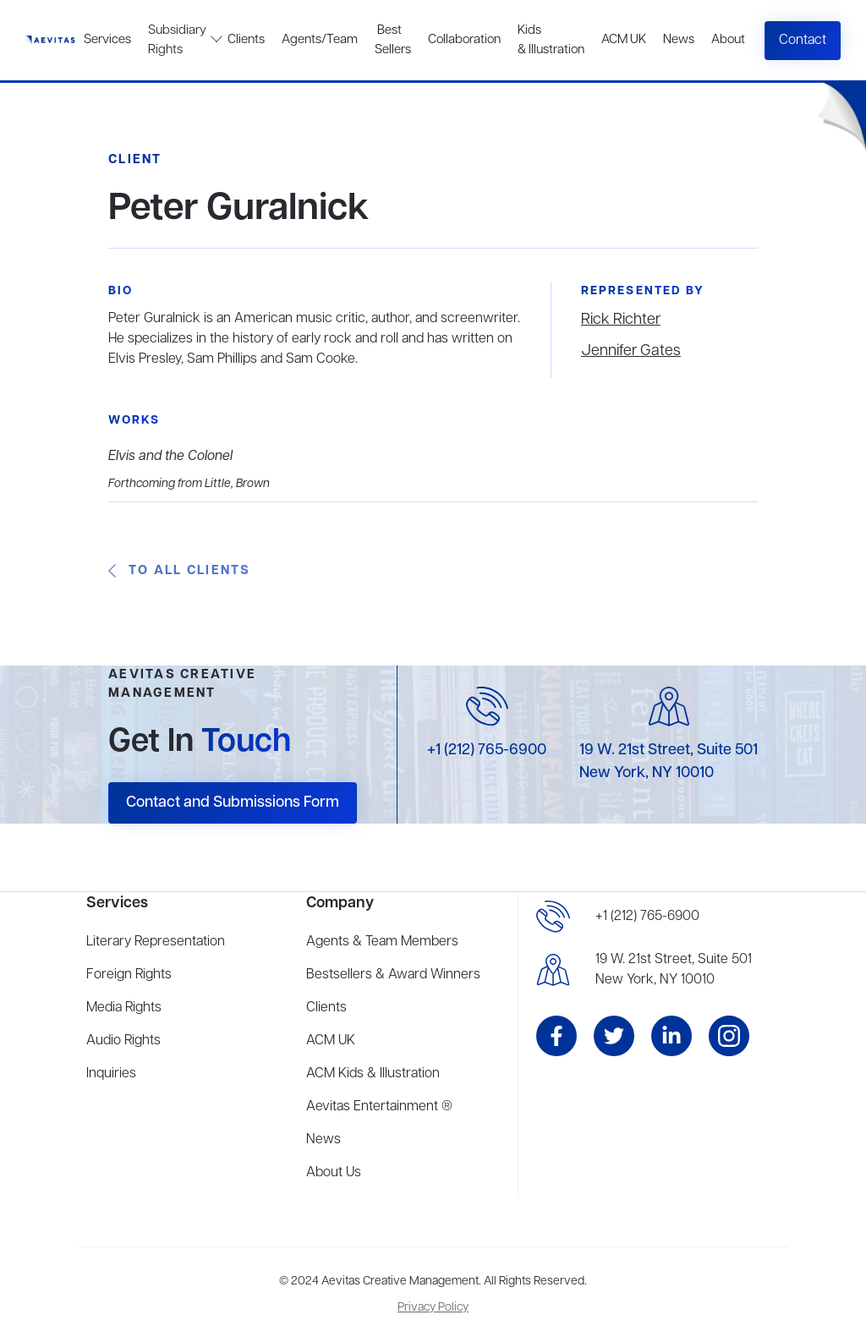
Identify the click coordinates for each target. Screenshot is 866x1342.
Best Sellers (393, 40)
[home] (50, 40)
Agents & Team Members (382, 942)
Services (107, 39)
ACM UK (623, 39)
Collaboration (464, 39)
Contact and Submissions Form (232, 802)
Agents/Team (320, 39)
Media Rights (124, 1008)
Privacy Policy (433, 1308)
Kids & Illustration (551, 40)
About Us (333, 1173)
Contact (802, 40)
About (728, 39)
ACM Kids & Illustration (373, 1074)
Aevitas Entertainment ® (379, 1107)
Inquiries (111, 1074)
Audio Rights (123, 1041)
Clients (246, 39)
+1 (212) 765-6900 (486, 750)
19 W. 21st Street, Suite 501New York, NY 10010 (673, 969)
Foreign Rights (129, 975)
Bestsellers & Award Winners (393, 975)
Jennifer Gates (631, 351)
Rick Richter (620, 319)
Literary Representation (155, 942)
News (678, 39)
